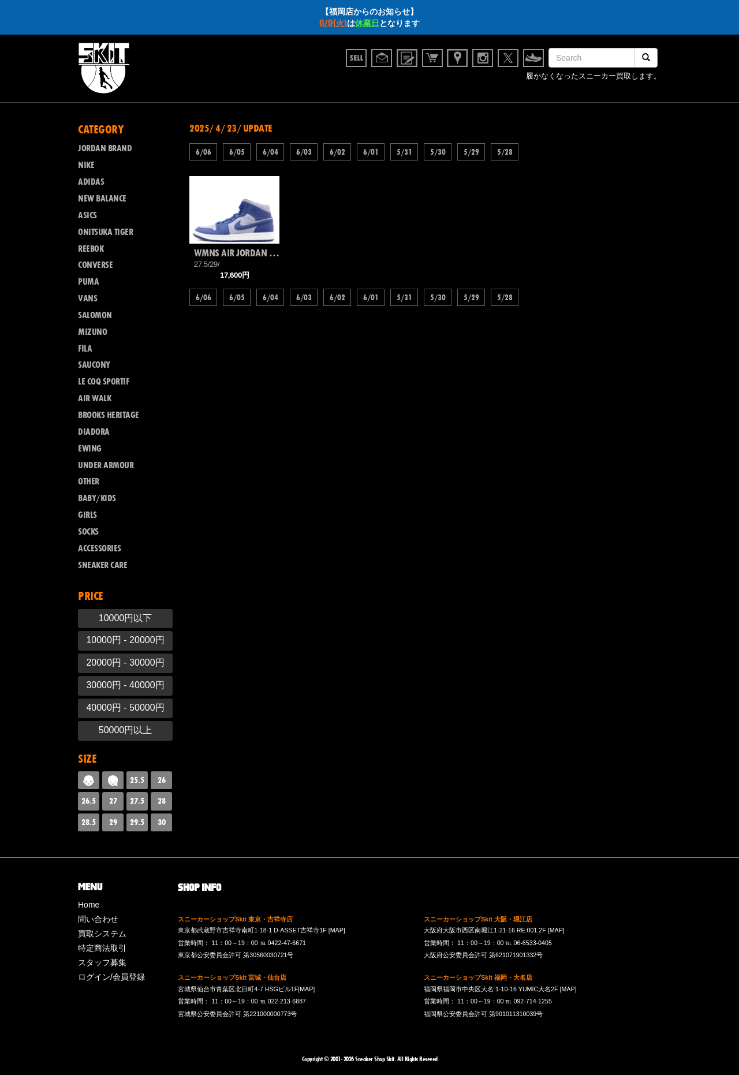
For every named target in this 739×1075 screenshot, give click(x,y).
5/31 (404, 152)
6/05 (236, 152)
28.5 (88, 822)
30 (162, 822)
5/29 (471, 152)
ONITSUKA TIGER (105, 232)
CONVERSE (95, 265)
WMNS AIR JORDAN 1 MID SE (236, 253)
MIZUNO (92, 332)
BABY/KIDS (97, 498)
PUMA (88, 282)
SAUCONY (94, 365)
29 (113, 822)
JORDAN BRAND (105, 148)
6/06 (203, 152)
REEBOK (90, 249)
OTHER (88, 481)
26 (162, 780)
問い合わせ (98, 919)
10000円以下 (125, 618)
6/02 (337, 152)
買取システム (102, 933)
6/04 (270, 152)
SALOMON (95, 315)
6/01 (370, 152)
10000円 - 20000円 (125, 640)
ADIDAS (91, 182)
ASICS (87, 215)
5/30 (437, 152)
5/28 (504, 152)
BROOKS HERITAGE (108, 415)
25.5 (137, 780)
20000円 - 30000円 (125, 662)
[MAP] (337, 930)
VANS (87, 298)
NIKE (86, 165)
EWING (90, 448)
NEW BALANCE (102, 198)
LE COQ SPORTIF (103, 381)
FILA (85, 348)
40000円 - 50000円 (125, 707)
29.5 (137, 822)
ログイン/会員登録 (111, 976)
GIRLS (87, 515)
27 (113, 801)
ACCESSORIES (99, 548)
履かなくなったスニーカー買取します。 (593, 77)
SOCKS (88, 532)
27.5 (137, 801)
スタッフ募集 (102, 962)
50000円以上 (125, 730)
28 (162, 801)
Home (88, 904)
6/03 (303, 152)
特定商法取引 (102, 948)
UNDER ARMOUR (105, 465)
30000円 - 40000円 (125, 685)
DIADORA (94, 432)
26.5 (88, 801)
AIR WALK (94, 398)
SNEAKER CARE (102, 565)
